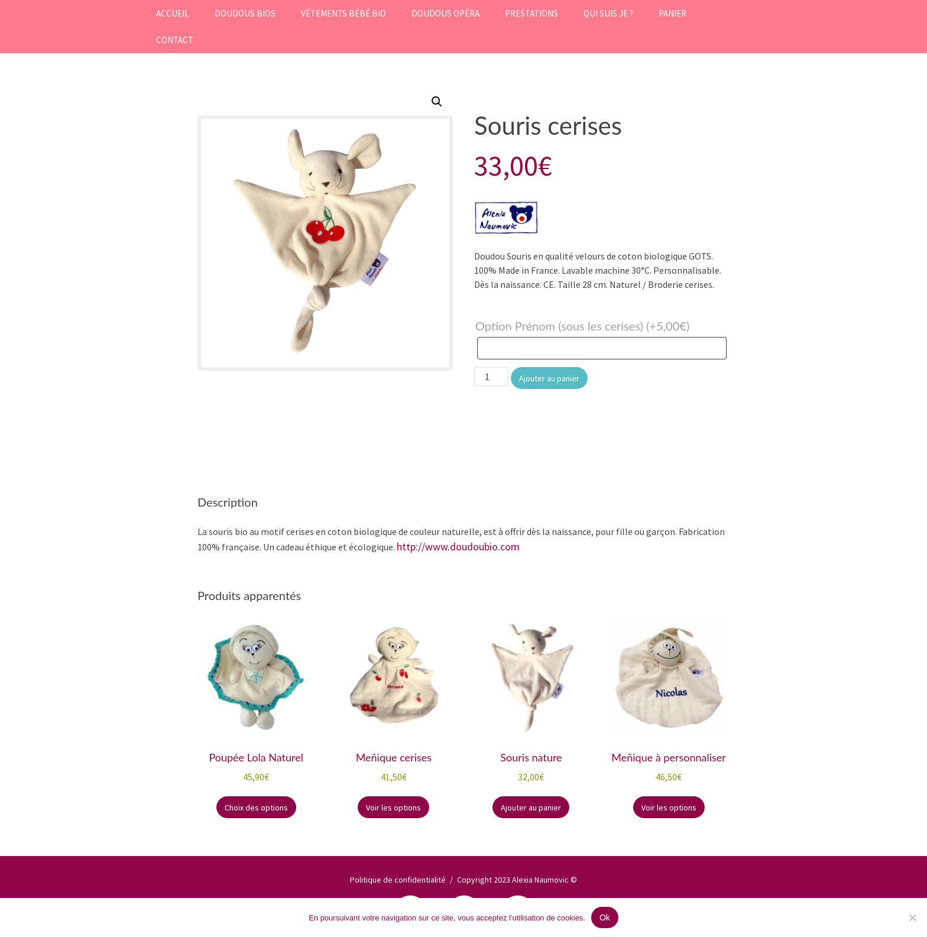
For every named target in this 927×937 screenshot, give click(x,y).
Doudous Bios (245, 13)
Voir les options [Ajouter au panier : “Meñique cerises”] (393, 807)
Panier (672, 13)
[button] (437, 101)
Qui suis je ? (608, 13)
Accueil (172, 13)
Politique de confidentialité (398, 879)
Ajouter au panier (549, 378)
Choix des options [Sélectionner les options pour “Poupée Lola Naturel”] (256, 807)
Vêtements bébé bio (343, 13)
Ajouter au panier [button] (531, 807)
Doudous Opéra (445, 13)
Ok (604, 917)
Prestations (531, 13)
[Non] (912, 917)
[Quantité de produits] (491, 376)
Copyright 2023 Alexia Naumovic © (517, 879)
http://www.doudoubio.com (458, 546)
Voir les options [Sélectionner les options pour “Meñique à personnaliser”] (668, 807)
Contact (174, 40)
